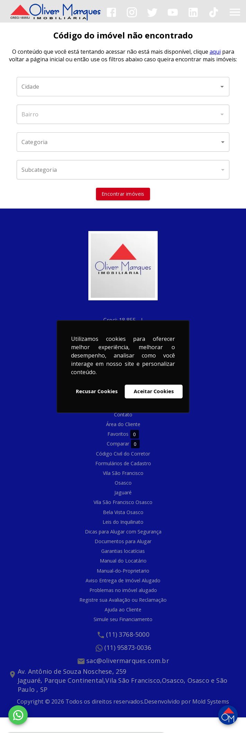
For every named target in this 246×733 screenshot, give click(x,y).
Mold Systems (210, 701)
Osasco (123, 482)
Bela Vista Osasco (123, 512)
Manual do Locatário (123, 560)
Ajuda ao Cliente (123, 609)
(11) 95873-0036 (127, 647)
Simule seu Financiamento (123, 619)
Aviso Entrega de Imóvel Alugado (123, 580)
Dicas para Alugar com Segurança (123, 531)
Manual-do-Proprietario (123, 570)
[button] (123, 142)
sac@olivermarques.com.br (127, 660)
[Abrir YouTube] (173, 12)
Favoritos (123, 434)
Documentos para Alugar (123, 541)
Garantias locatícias (123, 551)
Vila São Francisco (123, 473)
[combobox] (123, 86)
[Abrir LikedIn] (193, 12)
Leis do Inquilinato (123, 522)
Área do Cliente (123, 424)
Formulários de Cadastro (123, 463)
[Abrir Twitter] (152, 12)
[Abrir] (222, 86)
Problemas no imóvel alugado (123, 590)
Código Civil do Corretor (123, 453)
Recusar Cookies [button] (97, 391)
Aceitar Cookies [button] (154, 391)
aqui (215, 51)
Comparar (123, 444)
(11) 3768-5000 (127, 634)
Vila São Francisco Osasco (123, 502)
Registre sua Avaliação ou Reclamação (123, 600)
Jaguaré (123, 492)
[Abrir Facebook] (111, 12)
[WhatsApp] (18, 715)
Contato (123, 414)
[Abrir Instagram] (132, 12)
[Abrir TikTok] (214, 12)
